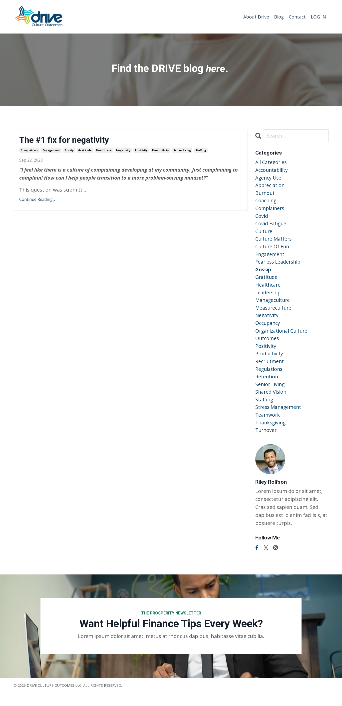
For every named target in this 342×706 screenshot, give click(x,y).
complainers (29, 151)
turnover (266, 442)
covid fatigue (271, 226)
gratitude (85, 151)
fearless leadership (278, 266)
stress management (279, 418)
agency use (269, 178)
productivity (160, 151)
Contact (297, 17)
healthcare (104, 151)
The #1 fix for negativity (67, 140)
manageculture (273, 306)
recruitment (270, 370)
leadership (268, 298)
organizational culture (282, 338)
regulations (269, 378)
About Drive (256, 17)
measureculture (274, 314)
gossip (69, 151)
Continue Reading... (37, 200)
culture (264, 234)
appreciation (270, 186)
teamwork (268, 426)
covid (261, 218)
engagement (51, 151)
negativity (123, 151)
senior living (182, 151)
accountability (272, 170)
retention (267, 386)
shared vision (271, 402)
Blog (279, 17)
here (215, 68)
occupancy (268, 330)
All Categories (271, 162)
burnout (265, 194)
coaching (266, 202)
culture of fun (272, 250)
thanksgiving (271, 434)
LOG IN (318, 17)
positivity (141, 151)
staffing (200, 151)
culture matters (274, 242)
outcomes (267, 346)
